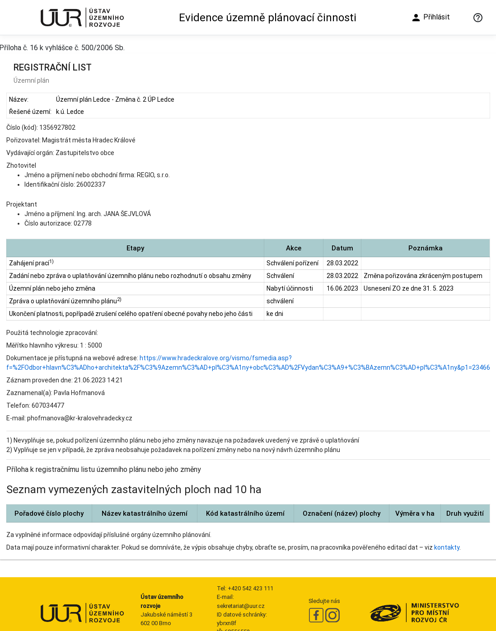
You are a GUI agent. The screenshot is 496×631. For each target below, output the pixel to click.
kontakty (446, 547)
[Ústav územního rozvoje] (82, 17)
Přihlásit (430, 17)
